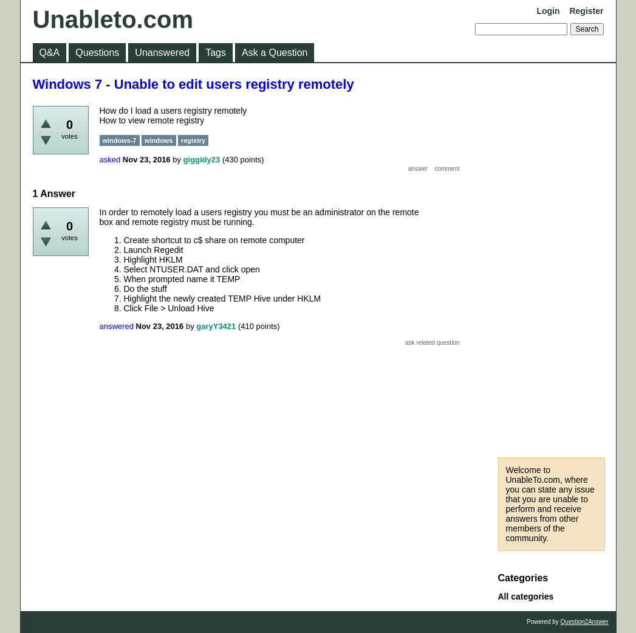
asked (110, 159)
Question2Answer (585, 621)
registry (193, 140)
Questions (97, 52)
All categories (526, 596)
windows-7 (120, 140)
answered (117, 326)
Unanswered (162, 52)
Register (586, 11)
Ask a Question (275, 52)
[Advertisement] (551, 260)
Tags (215, 52)
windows (159, 140)
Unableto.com (113, 19)
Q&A (49, 52)
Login (547, 11)
